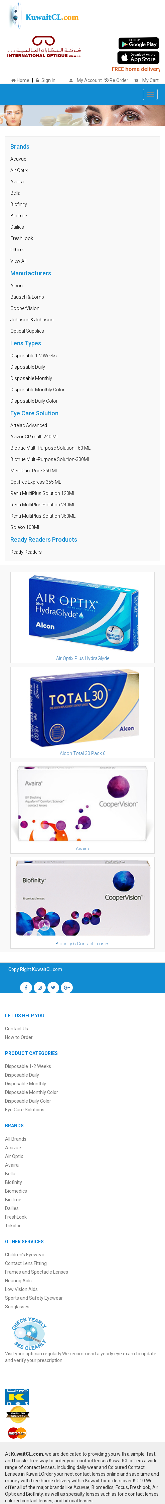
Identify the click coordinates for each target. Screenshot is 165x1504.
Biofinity (18, 204)
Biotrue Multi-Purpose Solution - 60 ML (50, 448)
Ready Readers (26, 552)
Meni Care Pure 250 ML (34, 470)
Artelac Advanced (28, 425)
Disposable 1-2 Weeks (33, 355)
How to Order (19, 1037)
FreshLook (21, 238)
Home (20, 80)
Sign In (48, 80)
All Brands (15, 1139)
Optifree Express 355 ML (35, 482)
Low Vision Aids (21, 1289)
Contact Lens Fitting (26, 1263)
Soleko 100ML (25, 527)
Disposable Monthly (31, 378)
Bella (15, 193)
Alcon (16, 285)
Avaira (17, 181)
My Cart (145, 80)
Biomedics (16, 1191)
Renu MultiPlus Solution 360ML (42, 516)
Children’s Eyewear (24, 1254)
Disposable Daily (27, 367)
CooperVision (24, 308)
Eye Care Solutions (24, 1109)
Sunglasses (17, 1306)
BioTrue (18, 215)
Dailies (17, 227)
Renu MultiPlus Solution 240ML (42, 504)
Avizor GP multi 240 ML (34, 436)
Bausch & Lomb (27, 297)
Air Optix (19, 170)
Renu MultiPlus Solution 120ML (42, 493)
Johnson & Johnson (31, 319)
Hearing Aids (18, 1280)
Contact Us (16, 1028)
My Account (89, 80)
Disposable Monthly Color (37, 389)
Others (17, 249)
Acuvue (18, 159)
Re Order (116, 80)
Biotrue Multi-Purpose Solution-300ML (50, 459)
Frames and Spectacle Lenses (36, 1272)
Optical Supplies (27, 331)
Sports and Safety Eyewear (34, 1298)
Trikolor (13, 1225)
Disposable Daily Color (34, 401)
